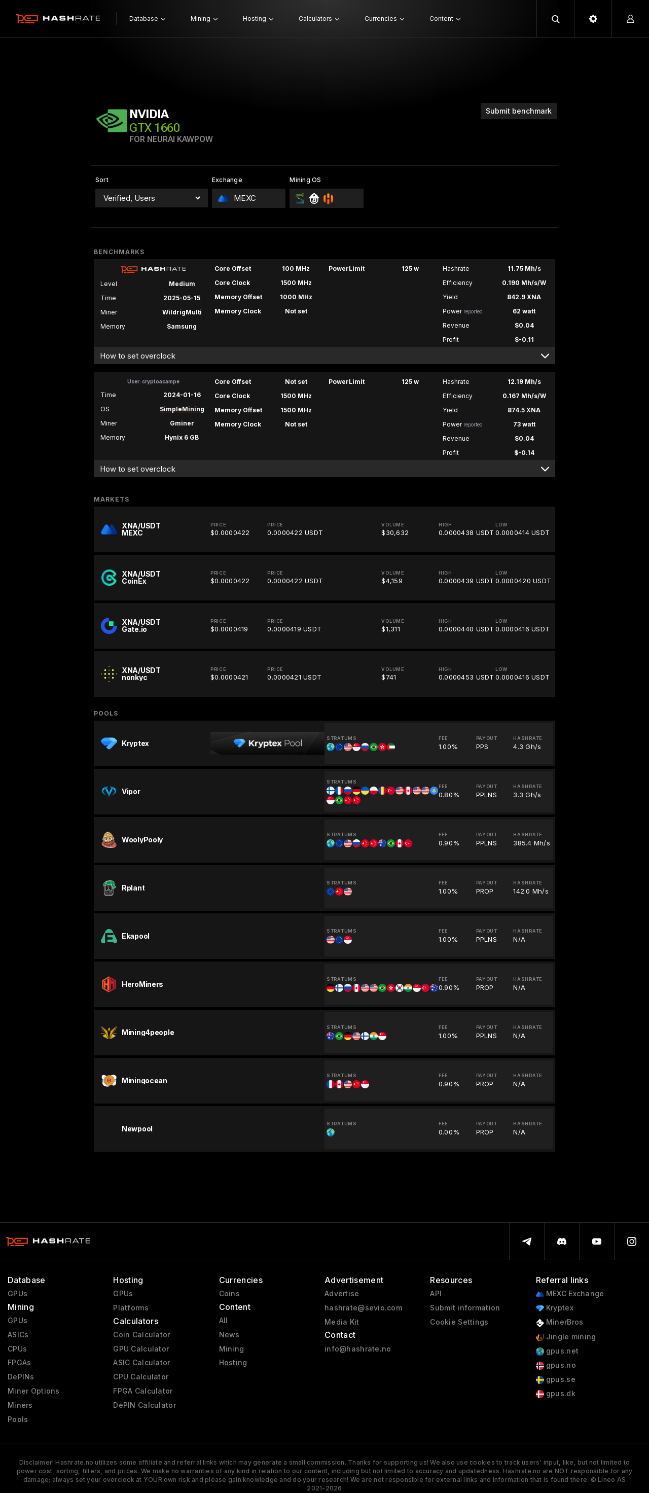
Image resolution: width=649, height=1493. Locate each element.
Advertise (341, 1294)
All (223, 1321)
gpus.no (556, 1365)
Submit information (465, 1308)
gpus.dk (555, 1394)
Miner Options (34, 1391)
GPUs (17, 1294)
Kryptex (554, 1308)
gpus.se (555, 1379)
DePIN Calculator (144, 1405)
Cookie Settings (459, 1322)
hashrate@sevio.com (363, 1308)
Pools (18, 1419)
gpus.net (557, 1351)
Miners (20, 1405)
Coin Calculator (141, 1335)
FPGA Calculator (142, 1391)
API (436, 1294)
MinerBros (560, 1322)
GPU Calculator (141, 1349)
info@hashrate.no (357, 1349)
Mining (231, 1349)
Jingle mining (566, 1337)
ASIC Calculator (141, 1363)
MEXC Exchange (570, 1294)
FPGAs (19, 1363)
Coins (229, 1294)
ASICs (18, 1335)
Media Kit (341, 1322)
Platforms (131, 1308)
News (229, 1335)
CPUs (17, 1349)
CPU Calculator (140, 1377)
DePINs (21, 1377)
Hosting (233, 1363)
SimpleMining (182, 409)
